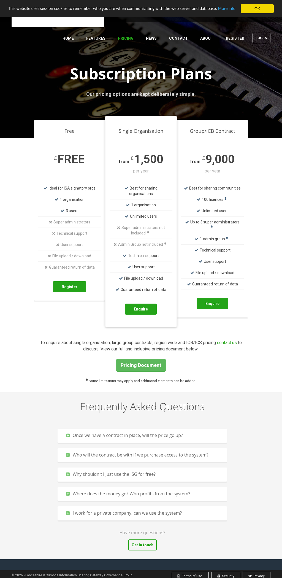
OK (257, 9)
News (151, 38)
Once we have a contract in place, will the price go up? (124, 435)
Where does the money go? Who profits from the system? (128, 494)
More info (17, 13)
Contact (178, 38)
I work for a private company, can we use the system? (124, 513)
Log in (261, 38)
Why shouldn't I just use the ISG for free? (111, 474)
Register (235, 38)
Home (68, 38)
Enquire (141, 309)
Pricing (126, 38)
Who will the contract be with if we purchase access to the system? (137, 455)
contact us (227, 342)
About (206, 38)
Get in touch (142, 545)
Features (95, 38)
